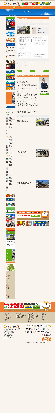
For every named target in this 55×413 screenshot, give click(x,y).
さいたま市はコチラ (10, 112)
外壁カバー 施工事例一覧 (9, 130)
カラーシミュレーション (45, 320)
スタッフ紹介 (41, 7)
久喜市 (8, 284)
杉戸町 (8, 279)
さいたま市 (8, 275)
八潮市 (8, 287)
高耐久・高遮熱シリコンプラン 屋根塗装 (34, 315)
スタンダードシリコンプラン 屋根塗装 (34, 314)
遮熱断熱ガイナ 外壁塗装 (20, 316)
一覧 (32, 71)
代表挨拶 (11, 253)
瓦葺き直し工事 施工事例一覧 (9, 156)
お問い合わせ (7, 320)
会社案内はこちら (44, 93)
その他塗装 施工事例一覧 (9, 187)
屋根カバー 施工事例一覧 (9, 127)
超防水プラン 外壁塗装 (20, 317)
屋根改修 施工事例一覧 (9, 149)
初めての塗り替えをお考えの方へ (11, 93)
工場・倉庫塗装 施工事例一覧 (9, 181)
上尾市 (8, 276)
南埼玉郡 (8, 294)
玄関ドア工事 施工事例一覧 (9, 165)
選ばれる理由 (20, 7)
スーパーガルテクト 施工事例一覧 (10, 153)
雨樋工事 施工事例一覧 (9, 162)
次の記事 (20, 71)
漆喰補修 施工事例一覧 (9, 178)
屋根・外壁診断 (44, 314)
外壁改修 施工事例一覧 (9, 146)
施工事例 (34, 7)
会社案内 (14, 7)
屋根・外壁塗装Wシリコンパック (33, 317)
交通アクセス (11, 259)
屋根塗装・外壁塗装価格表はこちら (11, 102)
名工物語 (6, 319)
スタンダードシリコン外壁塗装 (21, 314)
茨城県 (8, 297)
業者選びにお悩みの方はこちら (11, 96)
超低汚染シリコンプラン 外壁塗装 (21, 315)
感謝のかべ (43, 319)
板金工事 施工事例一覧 (9, 172)
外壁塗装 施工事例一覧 (9, 118)
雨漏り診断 (43, 313)
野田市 (8, 288)
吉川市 (8, 286)
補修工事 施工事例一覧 (9, 175)
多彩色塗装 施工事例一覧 (9, 124)
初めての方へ (7, 7)
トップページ (7, 313)
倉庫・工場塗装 (30, 321)
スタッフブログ (44, 318)
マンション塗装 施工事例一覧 (9, 140)
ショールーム (47, 7)
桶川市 (8, 289)
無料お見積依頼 (35, 215)
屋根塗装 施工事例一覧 (9, 121)
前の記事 (46, 71)
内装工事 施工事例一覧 (9, 168)
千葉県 (8, 296)
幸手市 (8, 285)
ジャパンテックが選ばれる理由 (11, 99)
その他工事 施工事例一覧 (9, 191)
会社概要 (11, 250)
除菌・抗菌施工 (30, 320)
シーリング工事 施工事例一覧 (9, 143)
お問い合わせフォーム (11, 232)
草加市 (8, 277)
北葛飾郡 (8, 278)
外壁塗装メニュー (18, 313)
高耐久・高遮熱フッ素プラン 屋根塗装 (34, 316)
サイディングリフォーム (31, 318)
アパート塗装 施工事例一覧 (9, 137)
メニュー (27, 7)
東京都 (8, 295)
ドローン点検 (43, 315)
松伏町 (8, 280)
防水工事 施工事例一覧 (9, 159)
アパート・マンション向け (31, 319)
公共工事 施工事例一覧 (9, 184)
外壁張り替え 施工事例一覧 (9, 134)
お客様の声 (43, 317)
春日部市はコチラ (9, 114)
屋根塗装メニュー (30, 313)
